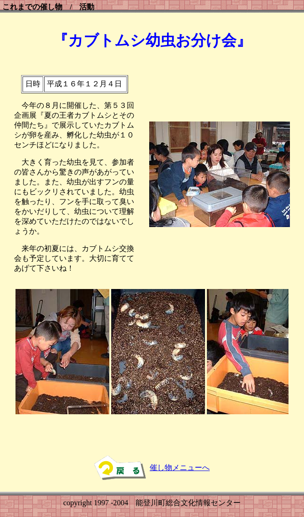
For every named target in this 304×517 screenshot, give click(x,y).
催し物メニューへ (180, 467)
